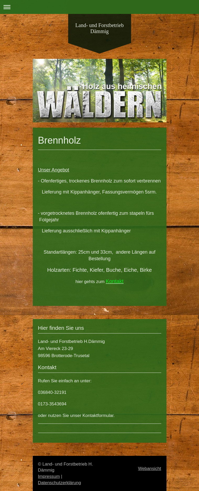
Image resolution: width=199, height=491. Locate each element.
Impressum (49, 476)
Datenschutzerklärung (59, 482)
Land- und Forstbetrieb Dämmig (99, 28)
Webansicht (149, 468)
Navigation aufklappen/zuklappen (99, 7)
